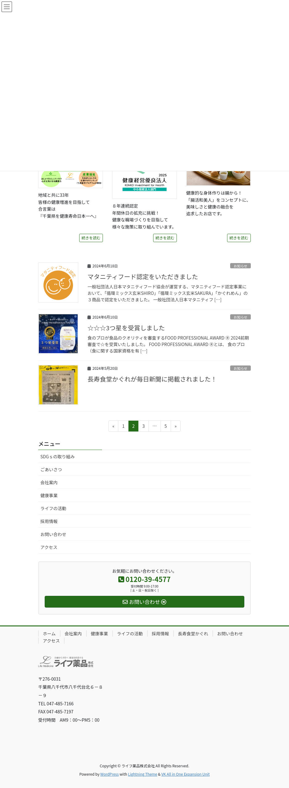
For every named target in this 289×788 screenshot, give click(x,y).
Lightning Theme (142, 774)
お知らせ (240, 265)
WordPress (109, 774)
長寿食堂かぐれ (193, 633)
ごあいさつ (51, 469)
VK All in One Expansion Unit (185, 774)
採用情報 (49, 521)
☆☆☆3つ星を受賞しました (126, 327)
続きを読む (91, 238)
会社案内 (49, 482)
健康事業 (49, 495)
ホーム (49, 633)
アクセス (48, 547)
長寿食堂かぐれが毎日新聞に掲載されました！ (152, 378)
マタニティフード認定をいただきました (143, 276)
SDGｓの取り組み (57, 456)
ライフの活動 (53, 508)
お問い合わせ (53, 534)
